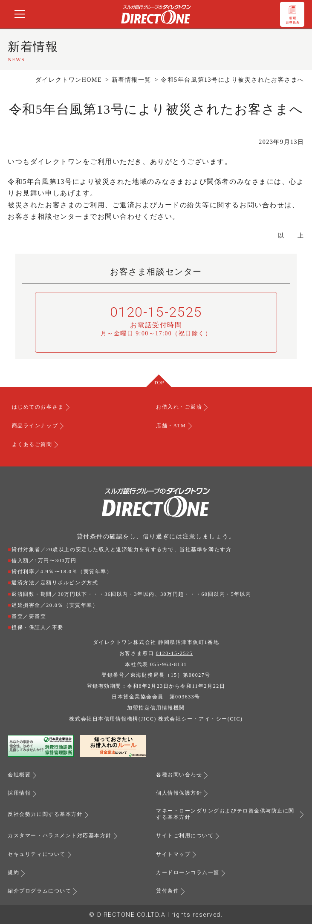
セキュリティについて (36, 854)
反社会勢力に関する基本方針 (45, 814)
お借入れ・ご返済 (179, 406)
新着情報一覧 (131, 80)
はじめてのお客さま (38, 406)
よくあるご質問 (32, 444)
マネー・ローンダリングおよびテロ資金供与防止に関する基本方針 (225, 814)
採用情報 (19, 793)
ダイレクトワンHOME (68, 80)
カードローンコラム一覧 (188, 872)
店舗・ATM (171, 425)
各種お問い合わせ (179, 775)
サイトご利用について (185, 835)
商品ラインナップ (35, 425)
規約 (13, 872)
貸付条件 (167, 891)
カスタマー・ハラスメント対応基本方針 (60, 835)
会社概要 (19, 775)
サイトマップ (173, 854)
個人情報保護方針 (179, 793)
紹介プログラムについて (39, 891)
